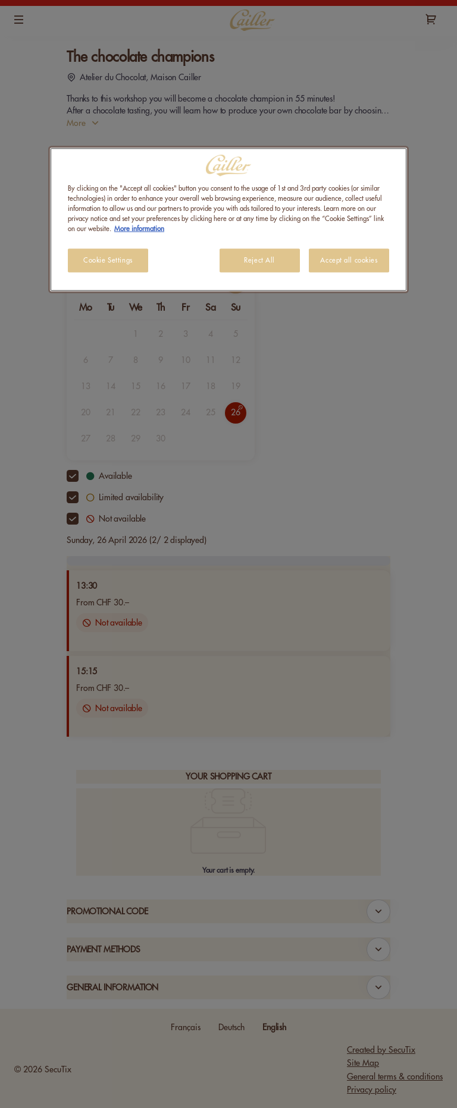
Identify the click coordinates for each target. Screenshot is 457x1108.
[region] (228, 219)
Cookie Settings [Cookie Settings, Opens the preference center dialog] (108, 260)
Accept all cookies (348, 260)
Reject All (259, 260)
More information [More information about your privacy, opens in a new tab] (139, 229)
